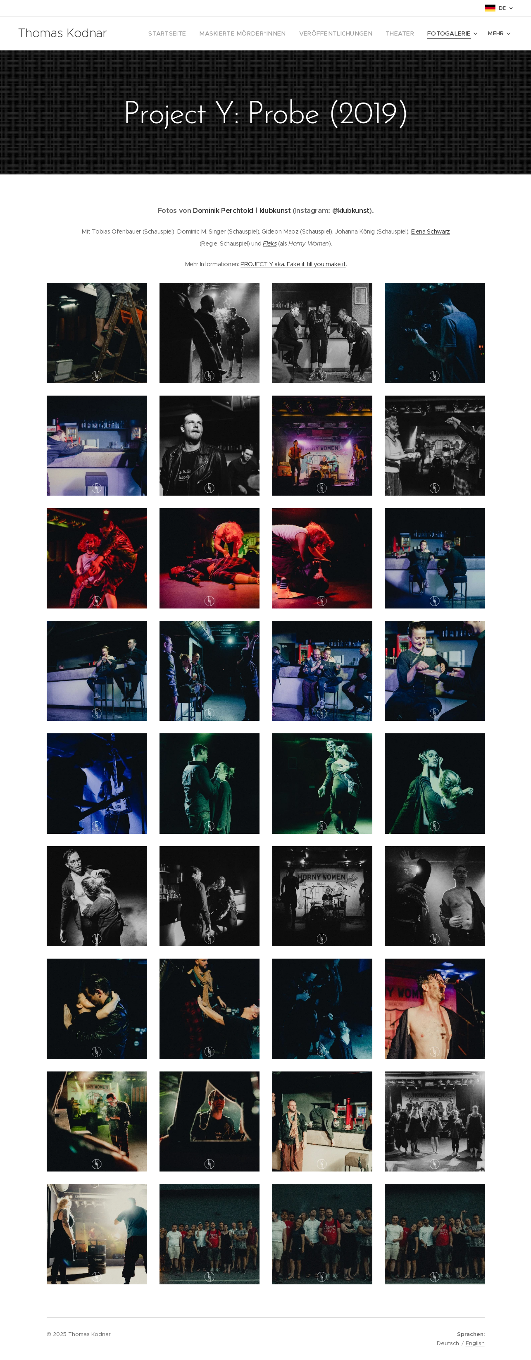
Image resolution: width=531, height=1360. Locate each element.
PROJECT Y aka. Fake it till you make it (293, 264)
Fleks (269, 243)
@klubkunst (350, 210)
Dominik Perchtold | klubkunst (242, 210)
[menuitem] (194, 33)
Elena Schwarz (430, 231)
